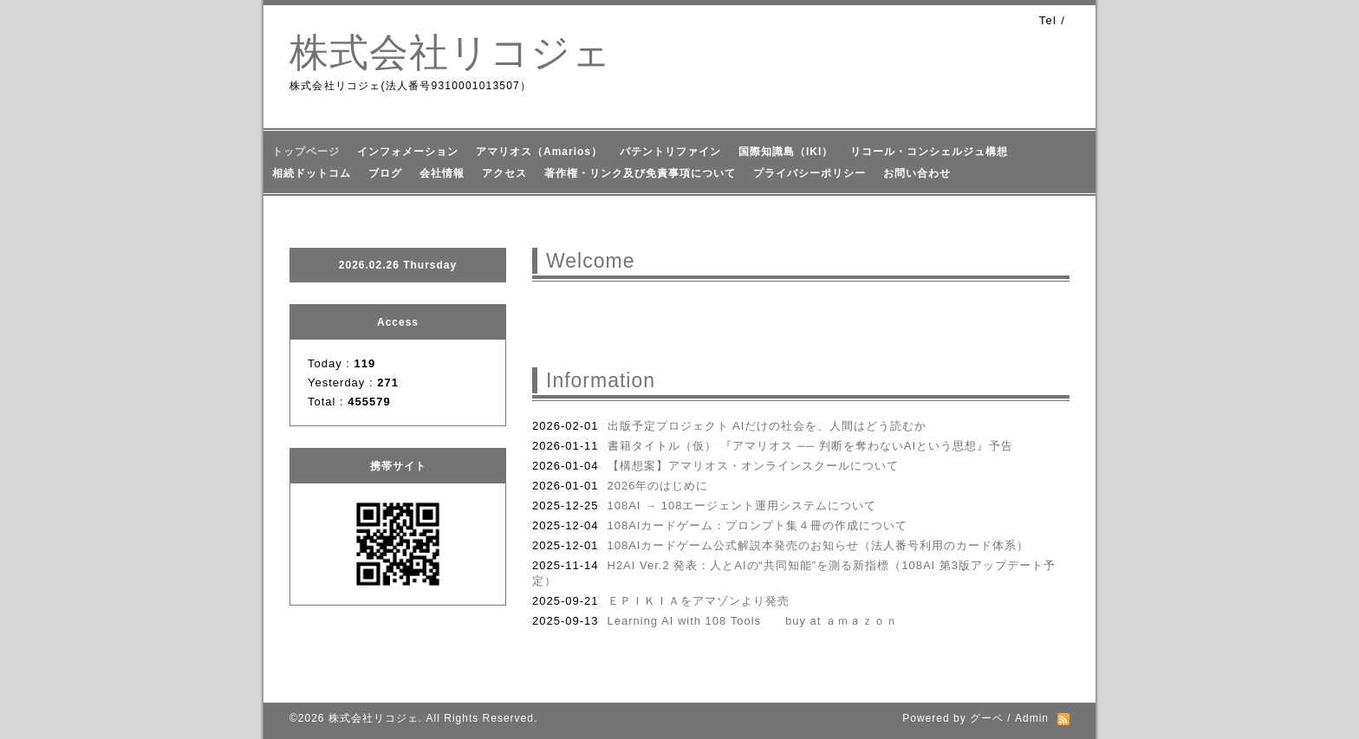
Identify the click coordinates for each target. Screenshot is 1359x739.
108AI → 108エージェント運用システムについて (742, 505)
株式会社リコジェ (450, 52)
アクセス (504, 173)
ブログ (385, 173)
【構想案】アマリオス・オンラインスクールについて (753, 465)
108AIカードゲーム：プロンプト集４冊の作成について (758, 525)
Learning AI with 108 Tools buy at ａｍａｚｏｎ (753, 620)
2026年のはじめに (658, 485)
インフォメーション (407, 152)
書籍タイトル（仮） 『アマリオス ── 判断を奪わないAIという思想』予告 (811, 445)
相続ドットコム (311, 173)
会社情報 (442, 173)
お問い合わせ (917, 173)
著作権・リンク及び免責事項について (640, 173)
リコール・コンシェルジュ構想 (929, 152)
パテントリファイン (670, 152)
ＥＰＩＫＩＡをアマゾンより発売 (699, 600)
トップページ (306, 152)
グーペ (987, 718)
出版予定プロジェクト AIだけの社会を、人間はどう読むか (767, 425)
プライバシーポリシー (809, 173)
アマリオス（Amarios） (539, 152)
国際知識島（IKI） (785, 152)
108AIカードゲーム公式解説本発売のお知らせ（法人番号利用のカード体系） (819, 545)
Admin (1032, 718)
